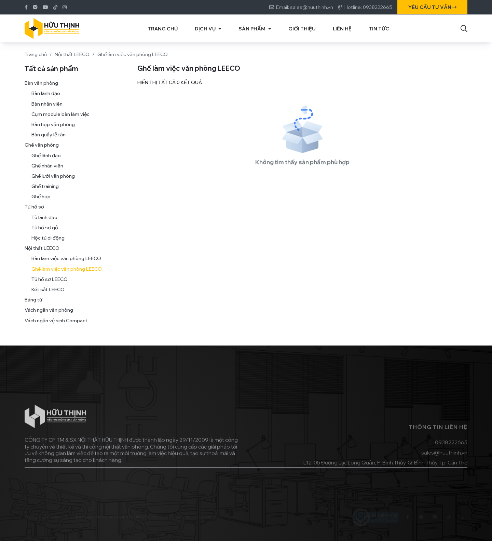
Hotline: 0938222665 (368, 7)
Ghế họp (41, 205)
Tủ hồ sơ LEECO (49, 287)
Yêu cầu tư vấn (432, 7)
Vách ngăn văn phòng (49, 318)
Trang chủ (36, 54)
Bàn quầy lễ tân (48, 142)
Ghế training (45, 194)
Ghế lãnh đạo (46, 163)
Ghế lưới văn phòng (53, 184)
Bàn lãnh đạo (45, 101)
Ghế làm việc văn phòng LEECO (66, 277)
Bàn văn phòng (41, 91)
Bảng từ (33, 308)
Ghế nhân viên (47, 174)
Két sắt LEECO (48, 297)
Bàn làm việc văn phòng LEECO (66, 266)
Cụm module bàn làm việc (60, 122)
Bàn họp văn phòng (53, 132)
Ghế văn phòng (42, 153)
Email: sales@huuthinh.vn (304, 7)
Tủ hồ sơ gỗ (44, 235)
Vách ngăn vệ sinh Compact (56, 328)
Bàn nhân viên (47, 112)
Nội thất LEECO (72, 54)
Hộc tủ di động (48, 246)
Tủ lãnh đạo (44, 225)
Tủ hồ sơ (34, 215)
